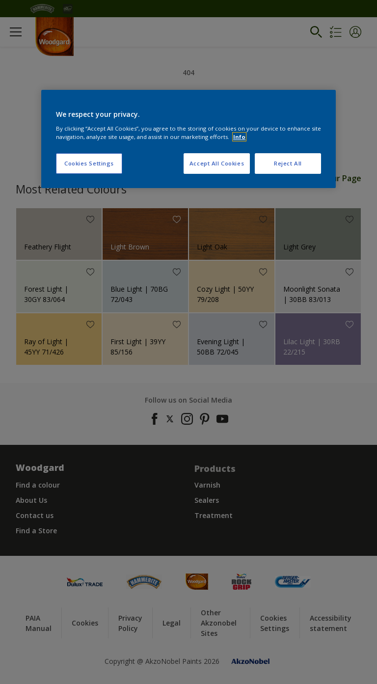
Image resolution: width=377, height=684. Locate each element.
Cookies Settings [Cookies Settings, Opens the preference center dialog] (89, 163)
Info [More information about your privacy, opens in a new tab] (239, 136)
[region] (188, 139)
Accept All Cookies (216, 163)
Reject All (288, 163)
